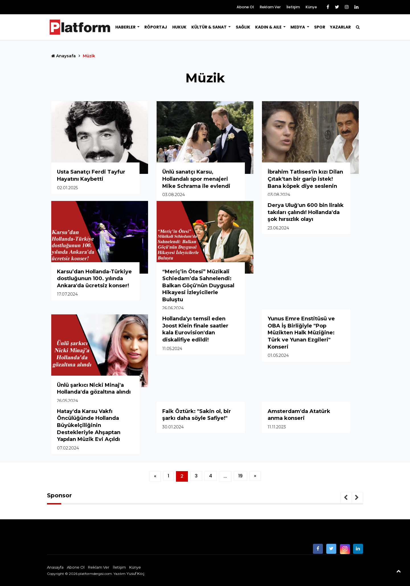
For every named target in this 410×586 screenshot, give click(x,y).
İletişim (293, 7)
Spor (319, 27)
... (225, 476)
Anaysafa (63, 55)
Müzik (89, 55)
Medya (298, 27)
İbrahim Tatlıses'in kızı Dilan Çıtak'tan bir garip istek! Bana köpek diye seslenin (305, 179)
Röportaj (155, 27)
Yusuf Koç (135, 573)
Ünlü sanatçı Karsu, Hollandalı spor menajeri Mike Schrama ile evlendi (196, 179)
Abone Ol (245, 7)
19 (240, 476)
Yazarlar (340, 27)
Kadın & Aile (268, 27)
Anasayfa (55, 567)
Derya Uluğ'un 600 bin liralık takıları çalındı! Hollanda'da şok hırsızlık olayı (306, 212)
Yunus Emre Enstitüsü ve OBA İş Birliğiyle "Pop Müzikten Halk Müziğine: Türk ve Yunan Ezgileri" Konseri (301, 333)
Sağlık (243, 27)
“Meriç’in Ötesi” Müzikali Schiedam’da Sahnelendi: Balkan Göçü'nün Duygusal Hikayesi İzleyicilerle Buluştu (198, 285)
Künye (311, 7)
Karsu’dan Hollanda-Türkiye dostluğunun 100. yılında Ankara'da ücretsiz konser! (94, 278)
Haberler (125, 27)
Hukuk (179, 27)
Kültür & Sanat (209, 27)
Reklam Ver (270, 7)
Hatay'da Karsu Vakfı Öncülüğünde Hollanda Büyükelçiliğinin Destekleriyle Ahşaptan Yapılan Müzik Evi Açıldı (88, 425)
